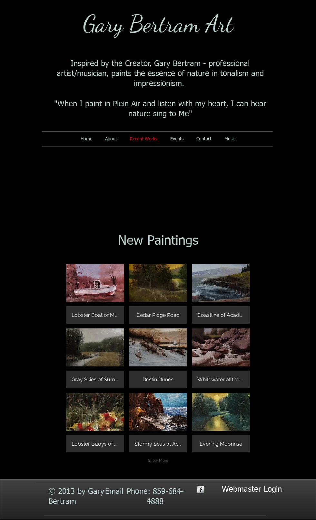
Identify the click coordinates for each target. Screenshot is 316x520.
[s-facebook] (200, 489)
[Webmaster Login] (252, 490)
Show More (158, 460)
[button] (95, 294)
